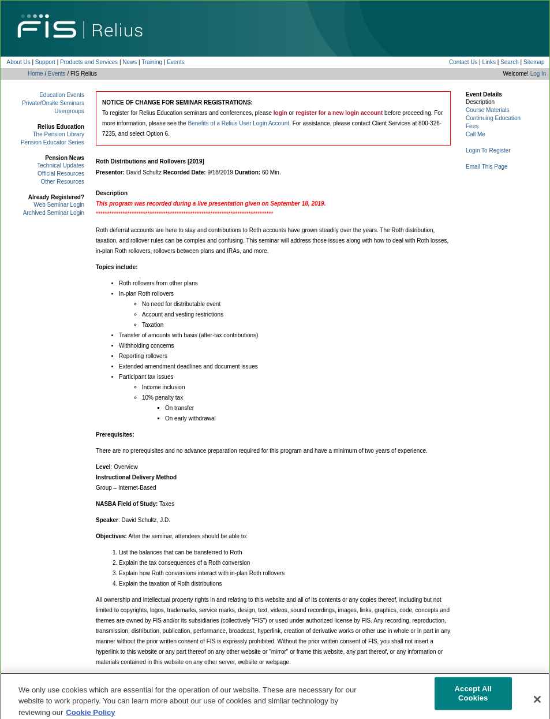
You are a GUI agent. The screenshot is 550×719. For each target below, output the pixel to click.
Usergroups (69, 111)
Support (45, 62)
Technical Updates (60, 165)
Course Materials (488, 110)
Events (176, 62)
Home (35, 73)
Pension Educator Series (52, 142)
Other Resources (62, 181)
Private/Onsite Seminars (53, 103)
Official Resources (61, 173)
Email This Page (487, 166)
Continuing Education (493, 118)
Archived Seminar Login (53, 213)
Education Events (61, 95)
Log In (538, 73)
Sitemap (534, 62)
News (129, 62)
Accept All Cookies (473, 698)
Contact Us (463, 62)
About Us (19, 62)
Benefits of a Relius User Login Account (238, 123)
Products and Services (89, 62)
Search (509, 62)
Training (151, 62)
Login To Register (488, 150)
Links (489, 62)
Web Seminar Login (58, 205)
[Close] (537, 703)
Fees (472, 126)
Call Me (475, 134)
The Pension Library (59, 134)
